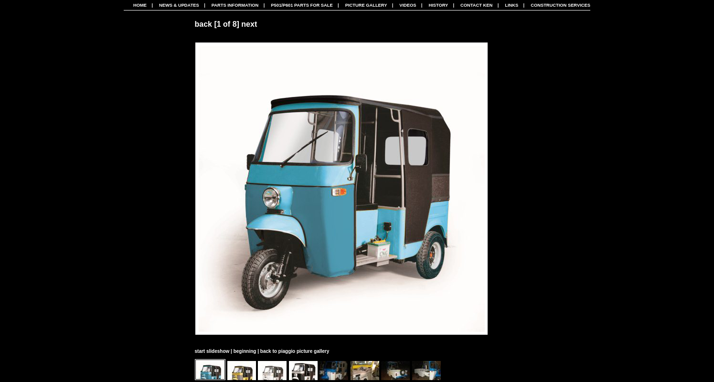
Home (140, 5)
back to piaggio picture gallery (294, 351)
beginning (245, 351)
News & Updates (179, 5)
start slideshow (212, 351)
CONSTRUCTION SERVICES (560, 5)
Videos (407, 5)
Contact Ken (476, 5)
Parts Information (235, 5)
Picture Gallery (366, 5)
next (249, 24)
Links (511, 5)
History (438, 5)
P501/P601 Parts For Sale (301, 5)
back (203, 24)
